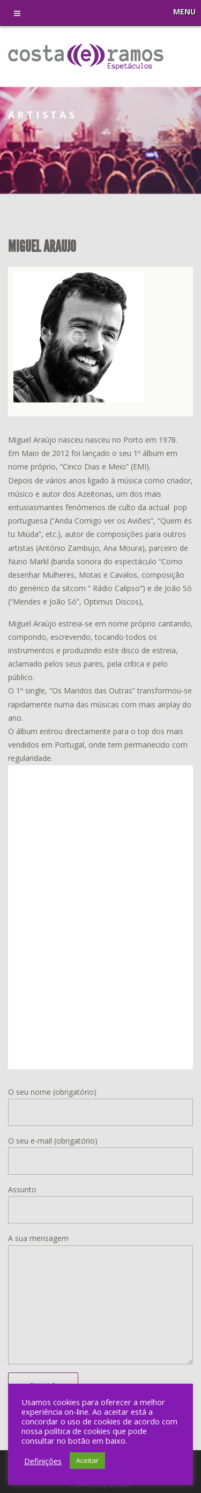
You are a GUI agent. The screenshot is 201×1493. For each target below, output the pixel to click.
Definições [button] (43, 1461)
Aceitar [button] (87, 1460)
